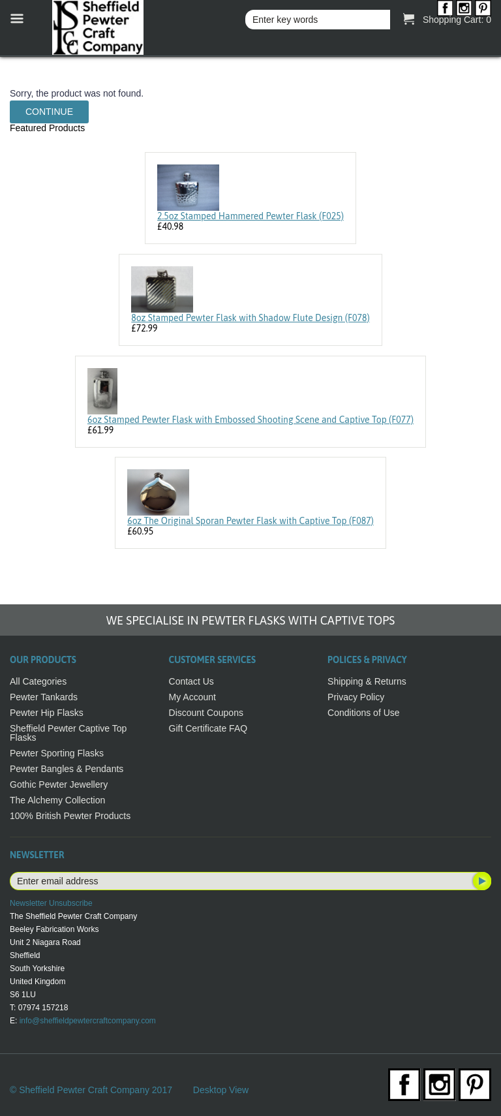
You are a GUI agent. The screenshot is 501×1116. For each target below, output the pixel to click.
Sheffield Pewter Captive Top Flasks (68, 733)
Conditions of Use (363, 712)
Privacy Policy (355, 697)
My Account (192, 697)
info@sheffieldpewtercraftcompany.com (88, 1020)
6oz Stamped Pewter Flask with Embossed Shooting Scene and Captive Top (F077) (250, 419)
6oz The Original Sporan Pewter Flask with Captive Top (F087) (250, 521)
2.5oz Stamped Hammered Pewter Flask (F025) (250, 216)
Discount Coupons (206, 712)
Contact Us (191, 681)
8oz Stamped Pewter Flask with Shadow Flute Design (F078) (250, 318)
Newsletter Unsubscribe (51, 903)
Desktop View (221, 1090)
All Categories (38, 681)
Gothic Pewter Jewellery (59, 784)
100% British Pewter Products (70, 815)
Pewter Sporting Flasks (57, 753)
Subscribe (480, 881)
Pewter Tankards (44, 697)
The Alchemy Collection (57, 800)
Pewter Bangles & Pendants (66, 768)
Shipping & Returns (366, 681)
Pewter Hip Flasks (47, 712)
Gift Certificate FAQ (208, 728)
